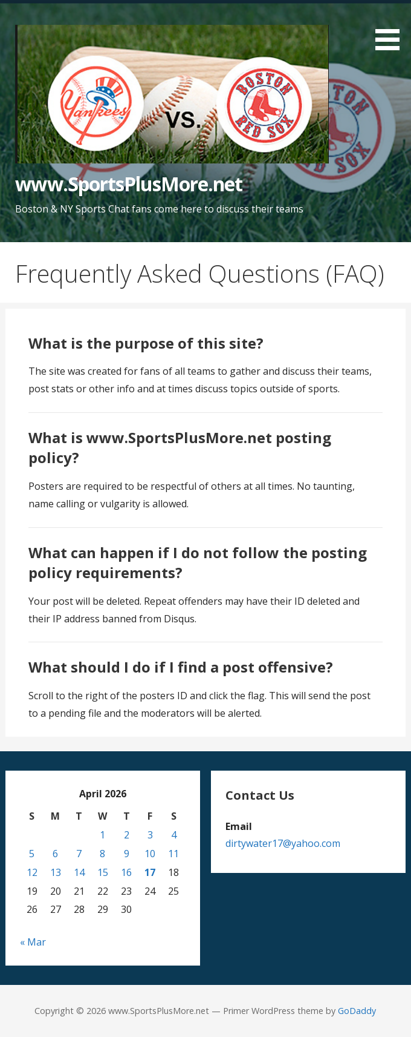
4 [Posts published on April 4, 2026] (173, 834)
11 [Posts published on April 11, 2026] (173, 853)
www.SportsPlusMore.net (128, 184)
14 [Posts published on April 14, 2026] (79, 872)
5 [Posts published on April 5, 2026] (31, 853)
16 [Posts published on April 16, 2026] (126, 872)
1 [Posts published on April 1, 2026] (102, 834)
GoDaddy (357, 1010)
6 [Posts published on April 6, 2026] (55, 853)
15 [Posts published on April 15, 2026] (102, 872)
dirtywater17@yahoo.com (282, 843)
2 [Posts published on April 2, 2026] (126, 834)
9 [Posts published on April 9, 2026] (126, 853)
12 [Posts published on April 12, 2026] (32, 872)
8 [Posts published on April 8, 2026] (102, 853)
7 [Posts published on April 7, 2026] (79, 853)
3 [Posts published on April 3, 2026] (150, 834)
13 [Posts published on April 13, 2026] (55, 872)
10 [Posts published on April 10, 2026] (149, 853)
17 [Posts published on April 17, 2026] (149, 872)
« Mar (33, 942)
